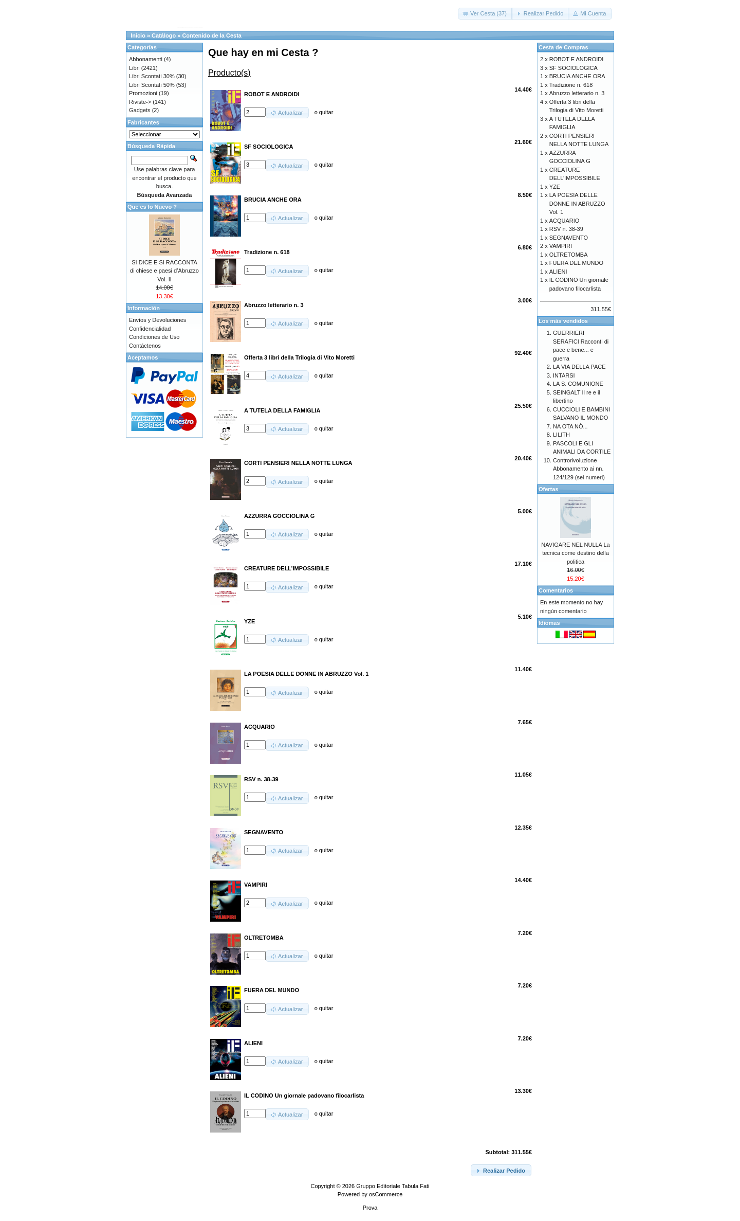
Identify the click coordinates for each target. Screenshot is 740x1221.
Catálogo (164, 35)
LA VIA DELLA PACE (579, 367)
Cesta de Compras (563, 47)
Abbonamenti (145, 59)
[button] (485, 14)
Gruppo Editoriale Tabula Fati (392, 1186)
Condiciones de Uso (154, 337)
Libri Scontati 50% (152, 85)
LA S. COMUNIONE (578, 384)
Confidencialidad (150, 329)
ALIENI (558, 271)
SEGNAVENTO (568, 238)
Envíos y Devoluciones (157, 320)
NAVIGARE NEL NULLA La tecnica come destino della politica (575, 553)
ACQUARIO (564, 221)
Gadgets (140, 110)
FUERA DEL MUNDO (576, 263)
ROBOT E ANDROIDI (576, 59)
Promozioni (143, 93)
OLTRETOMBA (568, 255)
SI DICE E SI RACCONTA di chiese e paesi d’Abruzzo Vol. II (164, 270)
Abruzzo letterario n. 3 (577, 93)
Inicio (138, 35)
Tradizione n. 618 (571, 85)
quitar (326, 112)
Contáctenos (145, 346)
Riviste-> (140, 102)
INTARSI (564, 375)
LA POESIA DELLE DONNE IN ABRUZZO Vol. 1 (577, 203)
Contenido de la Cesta (212, 35)
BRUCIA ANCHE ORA (577, 76)
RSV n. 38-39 (566, 229)
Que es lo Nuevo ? (152, 207)
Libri (134, 68)
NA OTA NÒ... (570, 426)
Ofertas (549, 489)
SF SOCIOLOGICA (573, 68)
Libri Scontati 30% (152, 76)
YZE (554, 187)
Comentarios (556, 590)
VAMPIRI (560, 246)
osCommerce (385, 1194)
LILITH (561, 435)
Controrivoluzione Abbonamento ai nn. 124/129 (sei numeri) (579, 468)
